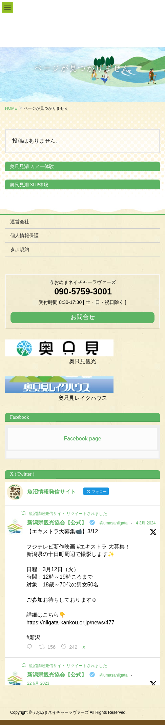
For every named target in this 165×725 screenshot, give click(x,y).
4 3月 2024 (146, 523)
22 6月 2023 (38, 683)
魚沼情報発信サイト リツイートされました (68, 513)
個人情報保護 (24, 235)
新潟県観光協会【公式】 (57, 522)
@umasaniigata (113, 523)
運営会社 (19, 221)
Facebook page (82, 438)
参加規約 (19, 249)
